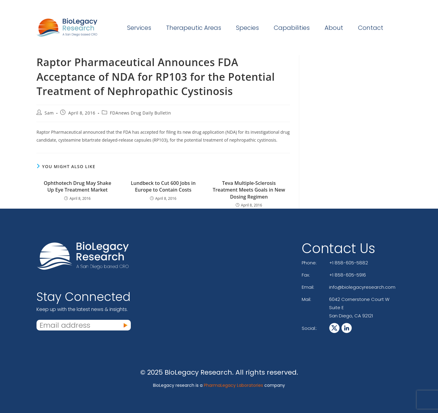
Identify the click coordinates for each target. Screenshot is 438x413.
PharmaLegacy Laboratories (233, 385)
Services (139, 27)
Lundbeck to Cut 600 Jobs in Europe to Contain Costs (163, 186)
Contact (370, 27)
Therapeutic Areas (193, 27)
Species (247, 27)
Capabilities (292, 27)
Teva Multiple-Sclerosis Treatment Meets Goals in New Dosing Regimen (249, 190)
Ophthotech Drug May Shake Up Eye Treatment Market (77, 186)
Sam (49, 113)
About (334, 27)
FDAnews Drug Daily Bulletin (140, 113)
